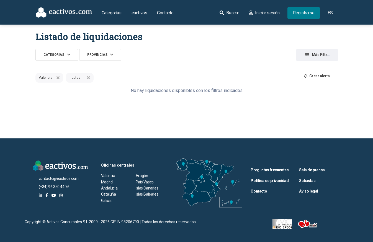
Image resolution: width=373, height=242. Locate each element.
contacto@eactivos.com (59, 178)
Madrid (107, 182)
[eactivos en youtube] (54, 195)
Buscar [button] (229, 12)
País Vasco (145, 182)
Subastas (307, 180)
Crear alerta (317, 76)
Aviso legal (308, 191)
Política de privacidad (270, 180)
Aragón (142, 175)
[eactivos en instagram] (61, 195)
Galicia (106, 200)
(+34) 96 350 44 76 (54, 187)
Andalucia (109, 188)
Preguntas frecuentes (270, 170)
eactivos (139, 12)
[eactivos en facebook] (46, 195)
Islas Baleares (147, 194)
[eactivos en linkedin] (40, 195)
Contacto (165, 12)
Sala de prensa (312, 170)
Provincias (97, 55)
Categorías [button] (112, 12)
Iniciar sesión (264, 12)
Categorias (53, 55)
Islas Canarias (147, 188)
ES (330, 12)
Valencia (108, 175)
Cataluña (108, 194)
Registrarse (304, 12)
